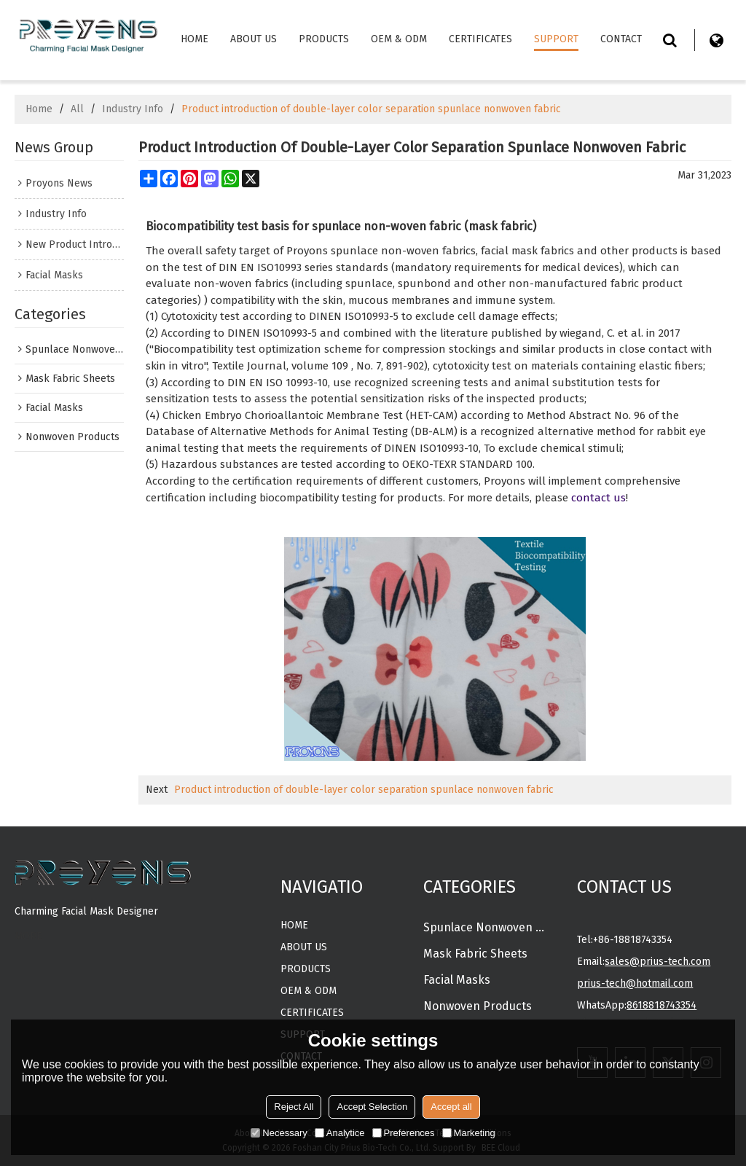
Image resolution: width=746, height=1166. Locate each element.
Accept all (451, 1106)
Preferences (403, 1132)
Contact (621, 39)
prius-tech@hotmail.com (635, 983)
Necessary (279, 1132)
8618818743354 (661, 1005)
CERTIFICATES (480, 39)
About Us (253, 39)
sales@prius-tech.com (657, 961)
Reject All (293, 1106)
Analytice (340, 1132)
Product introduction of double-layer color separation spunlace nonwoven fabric (364, 789)
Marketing (468, 1132)
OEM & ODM (399, 39)
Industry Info (132, 109)
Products (324, 39)
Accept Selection (372, 1106)
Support (556, 39)
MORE (28, 936)
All (77, 109)
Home (194, 39)
